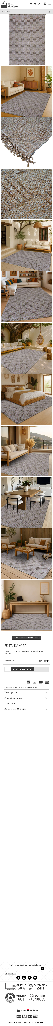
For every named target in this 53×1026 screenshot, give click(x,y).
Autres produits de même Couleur (26, 637)
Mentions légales (23, 1022)
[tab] (26, 692)
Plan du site (11, 1022)
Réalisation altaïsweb (37, 1022)
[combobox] (26, 11)
